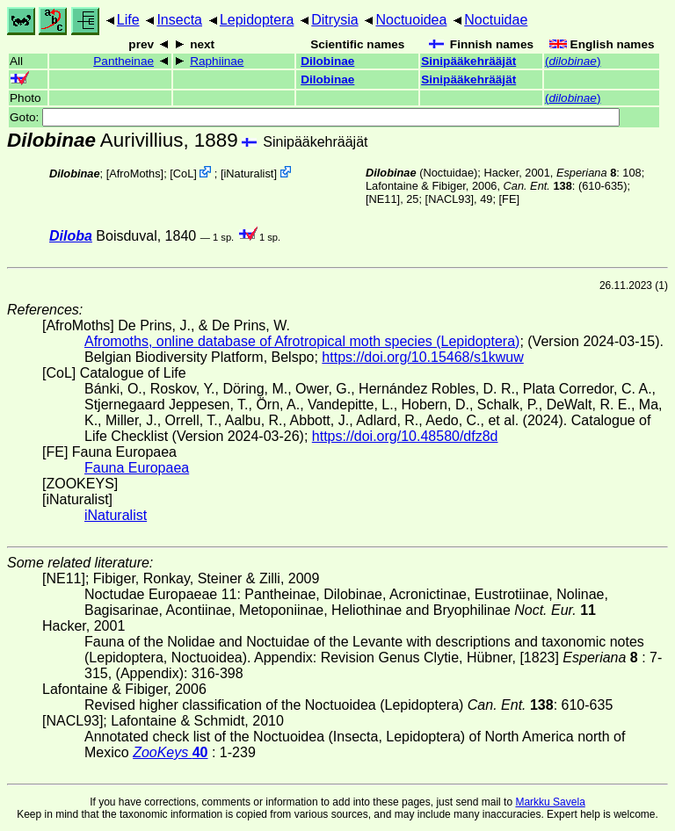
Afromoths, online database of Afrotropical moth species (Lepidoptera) (301, 341)
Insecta (179, 19)
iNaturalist (248, 173)
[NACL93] (449, 199)
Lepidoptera (257, 19)
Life (128, 19)
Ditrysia (334, 19)
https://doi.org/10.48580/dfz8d (405, 436)
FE (509, 199)
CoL (183, 173)
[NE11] (383, 199)
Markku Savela (549, 802)
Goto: (315, 117)
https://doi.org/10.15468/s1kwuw (422, 357)
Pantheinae (123, 61)
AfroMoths (134, 173)
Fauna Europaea (136, 467)
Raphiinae (216, 61)
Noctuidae (495, 19)
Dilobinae (327, 61)
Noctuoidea (410, 19)
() (572, 61)
